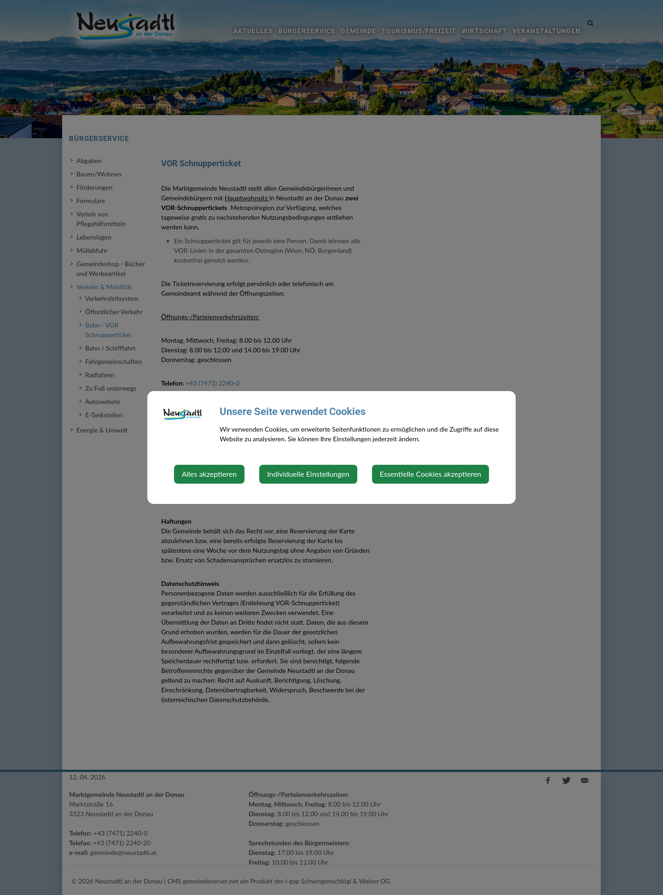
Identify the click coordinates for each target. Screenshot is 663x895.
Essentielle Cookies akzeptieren (430, 473)
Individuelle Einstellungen (308, 473)
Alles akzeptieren (209, 473)
